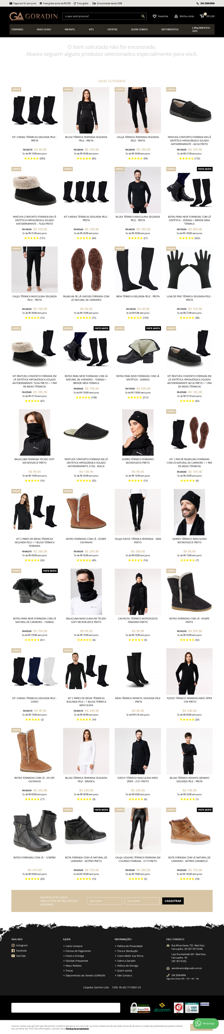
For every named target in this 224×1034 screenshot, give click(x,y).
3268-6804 (207, 3)
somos (139, 29)
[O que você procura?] (143, 16)
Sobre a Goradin (126, 960)
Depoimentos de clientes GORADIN (85, 975)
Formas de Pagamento (78, 951)
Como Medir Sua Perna (130, 955)
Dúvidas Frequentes (77, 960)
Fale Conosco (124, 975)
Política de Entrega (127, 965)
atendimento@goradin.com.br (187, 968)
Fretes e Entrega (75, 955)
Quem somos (124, 970)
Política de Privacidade (130, 946)
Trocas (69, 970)
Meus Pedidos (74, 965)
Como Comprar (74, 946)
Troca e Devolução (127, 951)
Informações (123, 939)
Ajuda (67, 939)
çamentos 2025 (201, 29)
